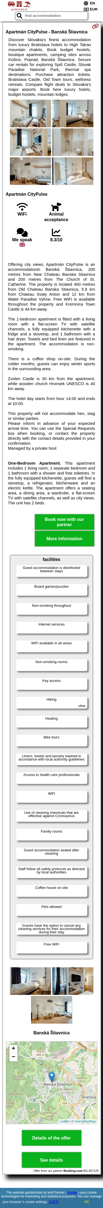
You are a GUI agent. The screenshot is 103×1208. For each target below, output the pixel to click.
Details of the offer (51, 1138)
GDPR (54, 1202)
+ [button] (13, 1049)
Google (72, 1192)
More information (64, 538)
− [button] (13, 1057)
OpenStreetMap (85, 1121)
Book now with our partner (64, 522)
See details (51, 1160)
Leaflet (64, 1121)
